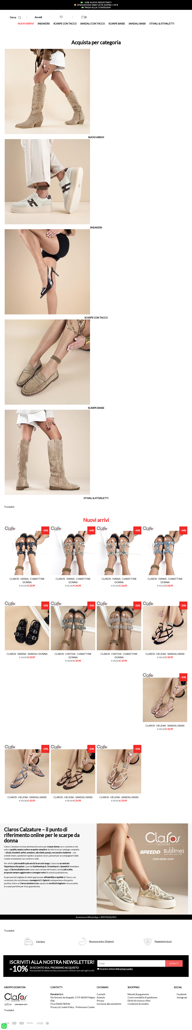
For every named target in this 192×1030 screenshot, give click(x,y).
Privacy (100, 1000)
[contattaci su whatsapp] (4, 1025)
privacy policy (126, 969)
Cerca (15, 17)
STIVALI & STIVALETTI (161, 23)
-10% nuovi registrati (96, 2)
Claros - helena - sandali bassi (165, 653)
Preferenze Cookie (85, 1007)
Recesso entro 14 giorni (101, 941)
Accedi (38, 17)
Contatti (101, 994)
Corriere (40, 941)
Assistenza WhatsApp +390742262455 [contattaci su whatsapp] (96, 917)
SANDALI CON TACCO (92, 23)
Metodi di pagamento (138, 994)
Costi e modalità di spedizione (142, 997)
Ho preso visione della (116, 969)
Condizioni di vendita (138, 1003)
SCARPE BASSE (117, 23)
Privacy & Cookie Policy (62, 1007)
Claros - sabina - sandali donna (27, 653)
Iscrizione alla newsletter (109, 1003)
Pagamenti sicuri (163, 941)
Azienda (101, 997)
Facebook (182, 994)
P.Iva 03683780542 (60, 1003)
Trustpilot (9, 506)
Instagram (182, 997)
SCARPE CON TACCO (65, 23)
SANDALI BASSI (137, 23)
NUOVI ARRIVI (26, 23)
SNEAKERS (44, 23)
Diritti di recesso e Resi (139, 1000)
